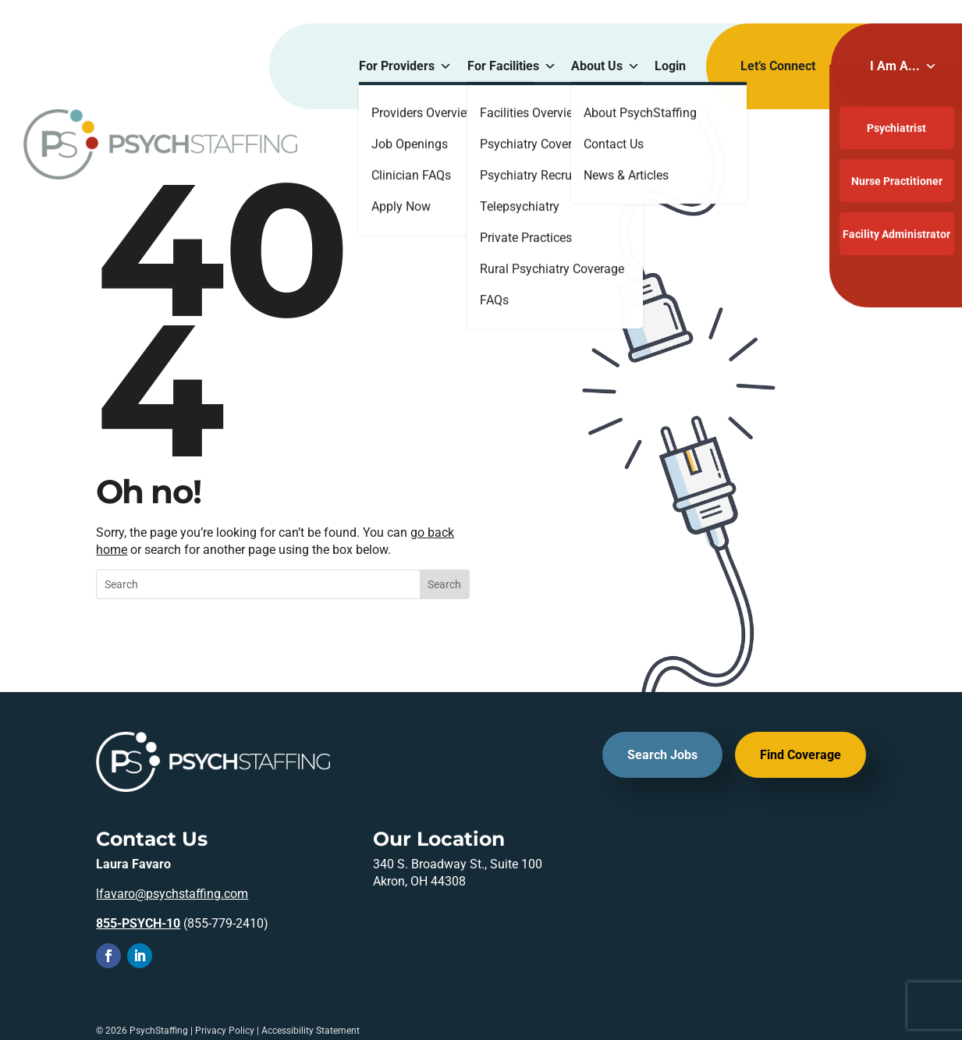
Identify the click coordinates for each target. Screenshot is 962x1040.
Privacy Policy (224, 1030)
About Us (605, 66)
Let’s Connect (777, 66)
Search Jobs (662, 754)
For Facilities (511, 66)
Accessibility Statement (310, 1030)
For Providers (405, 66)
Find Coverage (800, 754)
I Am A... (903, 66)
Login (670, 66)
